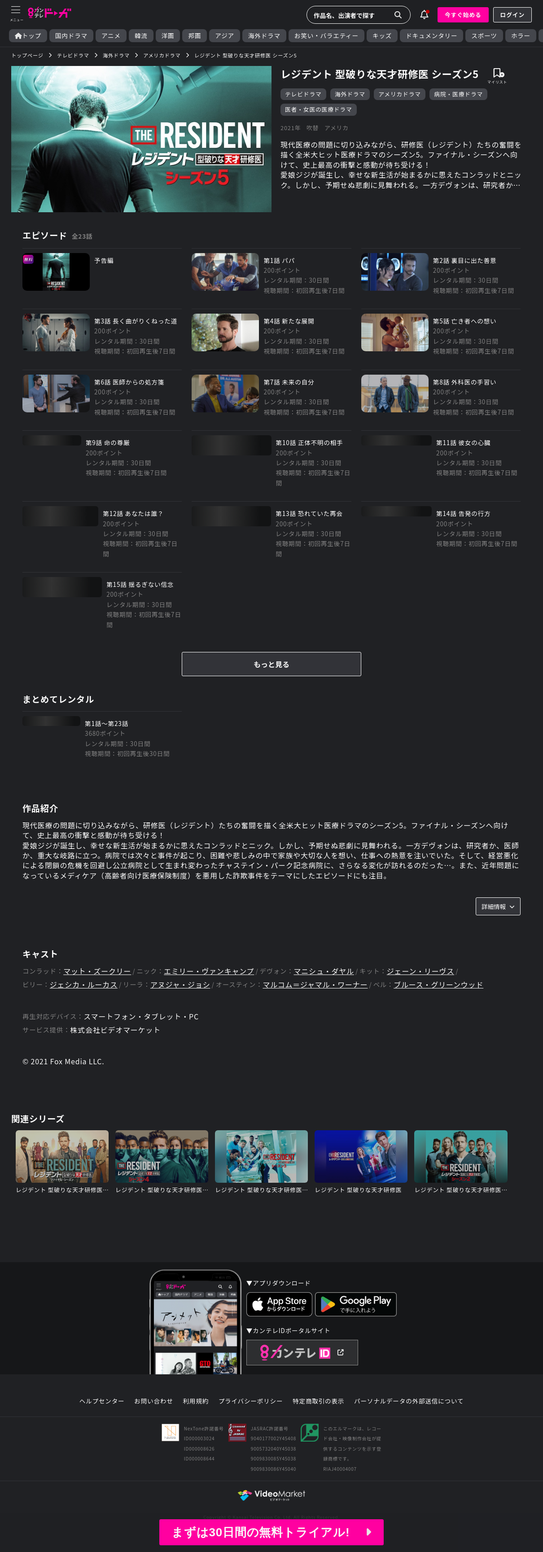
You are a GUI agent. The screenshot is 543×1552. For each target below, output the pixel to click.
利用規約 (196, 1401)
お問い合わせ (153, 1401)
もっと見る (271, 664)
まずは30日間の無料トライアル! (271, 1532)
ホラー (520, 35)
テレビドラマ (303, 94)
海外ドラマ (264, 35)
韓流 (141, 35)
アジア (224, 35)
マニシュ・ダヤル (324, 971)
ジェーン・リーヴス (420, 971)
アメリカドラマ (399, 94)
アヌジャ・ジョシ (180, 984)
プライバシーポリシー (251, 1401)
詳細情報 (498, 906)
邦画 (194, 35)
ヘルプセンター (102, 1401)
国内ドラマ (71, 35)
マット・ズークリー (97, 971)
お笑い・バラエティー (326, 35)
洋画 (168, 35)
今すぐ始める (463, 14)
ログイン (512, 14)
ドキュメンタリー (431, 35)
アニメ (111, 35)
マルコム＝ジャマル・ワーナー (315, 984)
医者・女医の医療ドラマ (318, 109)
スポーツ (484, 35)
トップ (28, 35)
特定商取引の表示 (318, 1401)
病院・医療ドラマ (458, 94)
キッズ (382, 35)
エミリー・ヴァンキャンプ (209, 971)
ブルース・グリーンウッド (438, 984)
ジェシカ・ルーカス (84, 984)
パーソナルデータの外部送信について (409, 1401)
